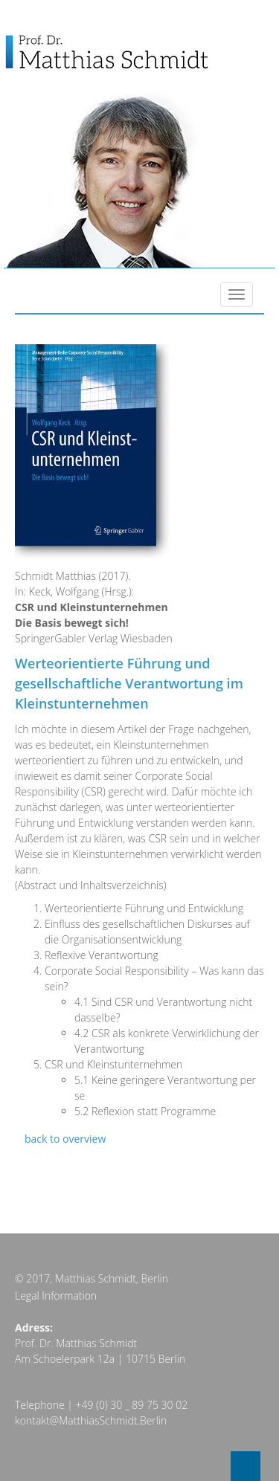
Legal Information (56, 1295)
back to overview (65, 1139)
